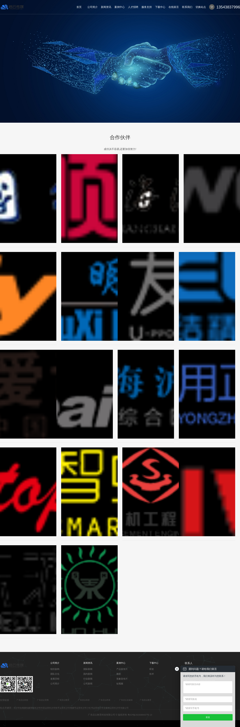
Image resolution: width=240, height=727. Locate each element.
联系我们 (187, 7)
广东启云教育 (63, 700)
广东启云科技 (22, 700)
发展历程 (54, 678)
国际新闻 (87, 669)
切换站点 (201, 7)
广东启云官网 (43, 700)
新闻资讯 (106, 7)
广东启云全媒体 (126, 700)
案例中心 (119, 7)
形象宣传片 (122, 678)
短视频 (119, 683)
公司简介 (92, 7)
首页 (79, 7)
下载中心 (160, 7)
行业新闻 (87, 678)
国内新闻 (87, 674)
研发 (151, 669)
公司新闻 (87, 683)
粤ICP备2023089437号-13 (140, 715)
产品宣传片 (122, 669)
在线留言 (174, 7)
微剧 (118, 674)
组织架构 (54, 669)
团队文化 (54, 674)
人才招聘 (133, 7)
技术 (151, 674)
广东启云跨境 (104, 700)
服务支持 (146, 7)
